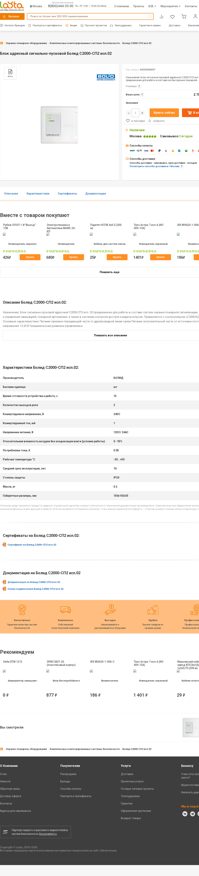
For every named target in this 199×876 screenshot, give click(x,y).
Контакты (191, 6)
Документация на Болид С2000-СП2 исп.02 (34, 582)
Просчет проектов (96, 25)
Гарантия (126, 803)
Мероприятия (171, 6)
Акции (73, 25)
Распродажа (68, 774)
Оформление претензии (136, 810)
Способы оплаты (70, 788)
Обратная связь (10, 788)
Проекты (138, 6)
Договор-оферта (10, 796)
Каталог (14, 16)
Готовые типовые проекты (137, 788)
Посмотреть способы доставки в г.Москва (154, 166)
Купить (30, 257)
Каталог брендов (15, 25)
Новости (5, 781)
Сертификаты (67, 193)
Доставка (174, 25)
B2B (152, 6)
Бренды (65, 781)
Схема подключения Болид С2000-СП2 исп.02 (35, 588)
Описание (11, 193)
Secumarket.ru (48, 833)
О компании (121, 6)
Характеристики (37, 193)
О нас (3, 774)
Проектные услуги (132, 781)
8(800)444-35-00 (60, 6)
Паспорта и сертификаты (47, 25)
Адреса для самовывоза (15, 810)
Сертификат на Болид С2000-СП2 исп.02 (32, 544)
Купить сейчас (164, 112)
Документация (95, 193)
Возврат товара (131, 818)
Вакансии (193, 25)
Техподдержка (123, 25)
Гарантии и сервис (150, 25)
